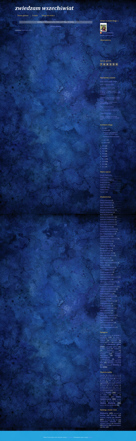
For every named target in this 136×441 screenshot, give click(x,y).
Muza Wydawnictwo (105, 260)
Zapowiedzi (117, 423)
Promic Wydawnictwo (106, 284)
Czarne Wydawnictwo (106, 226)
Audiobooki (109, 335)
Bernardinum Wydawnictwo (107, 210)
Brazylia (113, 376)
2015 (103, 156)
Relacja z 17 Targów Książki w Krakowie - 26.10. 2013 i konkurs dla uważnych (110, 92)
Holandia (105, 383)
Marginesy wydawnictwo (106, 253)
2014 (103, 159)
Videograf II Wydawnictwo (107, 308)
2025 (103, 146)
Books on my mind (105, 184)
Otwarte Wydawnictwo (106, 272)
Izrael (110, 385)
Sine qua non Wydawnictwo (107, 296)
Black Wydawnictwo (105, 214)
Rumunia (115, 394)
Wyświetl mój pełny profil (106, 35)
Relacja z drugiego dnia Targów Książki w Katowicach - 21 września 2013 (109, 118)
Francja (102, 382)
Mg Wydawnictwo (105, 257)
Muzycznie (116, 413)
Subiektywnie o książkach (107, 180)
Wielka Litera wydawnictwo (107, 317)
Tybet (110, 401)
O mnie (35, 15)
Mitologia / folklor (105, 348)
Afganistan (102, 375)
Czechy (111, 378)
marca (105, 140)
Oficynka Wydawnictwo (106, 269)
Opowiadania (117, 348)
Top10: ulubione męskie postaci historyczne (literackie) (108, 102)
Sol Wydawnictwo (105, 298)
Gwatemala (111, 382)
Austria (108, 376)
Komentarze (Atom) (27, 30)
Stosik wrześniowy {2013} (107, 84)
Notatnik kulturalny (105, 182)
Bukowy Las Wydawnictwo (107, 217)
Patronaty (102, 415)
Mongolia (117, 388)
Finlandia (117, 380)
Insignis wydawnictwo (106, 241)
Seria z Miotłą (106, 365)
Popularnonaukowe (105, 352)
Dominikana (118, 378)
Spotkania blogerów (105, 417)
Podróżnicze (110, 350)
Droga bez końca (48, 15)
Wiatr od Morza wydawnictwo (108, 315)
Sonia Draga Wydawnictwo (107, 301)
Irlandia (119, 383)
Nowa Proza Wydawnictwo (107, 267)
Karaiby (117, 387)
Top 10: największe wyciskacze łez (109, 110)
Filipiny (109, 380)
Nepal (101, 390)
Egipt (103, 380)
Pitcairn (101, 393)
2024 (103, 148)
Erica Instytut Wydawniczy (107, 234)
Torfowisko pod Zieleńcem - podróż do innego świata (110, 133)
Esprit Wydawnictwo (105, 236)
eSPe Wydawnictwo (105, 325)
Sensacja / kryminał (114, 362)
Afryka (110, 375)
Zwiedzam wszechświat (105, 69)
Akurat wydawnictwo (105, 200)
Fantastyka (114, 340)
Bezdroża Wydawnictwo (106, 212)
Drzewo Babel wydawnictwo (107, 231)
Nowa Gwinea (116, 390)
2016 (103, 153)
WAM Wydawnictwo (105, 313)
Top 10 (115, 420)
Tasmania (119, 399)
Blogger (90, 437)
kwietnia (105, 130)
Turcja (103, 401)
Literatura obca (114, 344)
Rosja (105, 394)
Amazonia (117, 375)
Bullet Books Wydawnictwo (107, 219)
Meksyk (111, 388)
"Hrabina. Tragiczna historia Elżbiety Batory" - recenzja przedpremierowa (110, 98)
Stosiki (118, 417)
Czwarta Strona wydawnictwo (108, 229)
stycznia (105, 142)
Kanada (110, 387)
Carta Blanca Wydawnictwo (107, 222)
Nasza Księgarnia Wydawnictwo (108, 262)
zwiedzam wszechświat (44, 8)
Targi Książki (107, 420)
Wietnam (102, 405)
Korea (101, 388)
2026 (103, 128)
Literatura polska (111, 347)
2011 (103, 166)
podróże (105, 425)
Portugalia (119, 393)
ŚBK (104, 427)
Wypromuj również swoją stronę (107, 73)
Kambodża (102, 387)
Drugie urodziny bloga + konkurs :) (109, 81)
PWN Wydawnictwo (105, 274)
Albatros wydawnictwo (106, 202)
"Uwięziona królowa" (105, 113)
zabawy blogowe (116, 425)
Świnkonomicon (104, 189)
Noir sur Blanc (104, 265)
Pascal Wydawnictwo (106, 279)
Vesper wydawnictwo (105, 305)
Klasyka (116, 342)
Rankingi (114, 415)
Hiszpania (118, 382)
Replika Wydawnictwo (106, 293)
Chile (118, 376)
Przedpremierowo (105, 359)
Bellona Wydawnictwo (106, 207)
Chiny (101, 378)
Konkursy (104, 413)
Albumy (102, 335)
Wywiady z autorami (105, 423)
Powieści (103, 353)
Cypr (106, 378)
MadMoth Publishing (105, 248)
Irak (115, 383)
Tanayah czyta (104, 192)
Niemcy (107, 390)
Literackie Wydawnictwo (106, 246)
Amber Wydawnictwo (105, 205)
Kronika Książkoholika (106, 175)
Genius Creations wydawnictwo (108, 238)
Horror (109, 342)
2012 (103, 164)
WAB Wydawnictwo (105, 310)
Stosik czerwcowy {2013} (107, 107)
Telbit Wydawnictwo (105, 303)
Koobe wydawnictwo (105, 243)
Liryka (101, 344)
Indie (111, 383)
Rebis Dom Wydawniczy (106, 291)
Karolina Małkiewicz (108, 33)
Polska (108, 393)
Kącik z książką (104, 177)
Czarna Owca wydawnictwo (107, 224)
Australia (102, 376)
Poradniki (117, 352)
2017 (103, 151)
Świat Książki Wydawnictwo (107, 327)
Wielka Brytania (107, 403)
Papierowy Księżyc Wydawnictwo (109, 277)
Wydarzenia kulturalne (108, 421)
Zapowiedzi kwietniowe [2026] (111, 136)
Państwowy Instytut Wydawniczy (109, 282)
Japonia (116, 385)
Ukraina (116, 401)
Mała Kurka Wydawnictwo (107, 255)
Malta (106, 388)
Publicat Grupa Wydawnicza (107, 289)
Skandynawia (104, 397)
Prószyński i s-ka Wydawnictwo (108, 286)
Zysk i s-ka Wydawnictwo (107, 322)
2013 (103, 161)
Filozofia (102, 342)
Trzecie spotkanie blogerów (107, 88)
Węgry (107, 405)
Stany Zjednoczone (110, 398)
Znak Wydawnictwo (105, 320)
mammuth (70, 437)
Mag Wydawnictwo (105, 250)
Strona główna (22, 15)
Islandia (104, 385)
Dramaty (110, 339)
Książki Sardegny (104, 187)
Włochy (113, 405)
